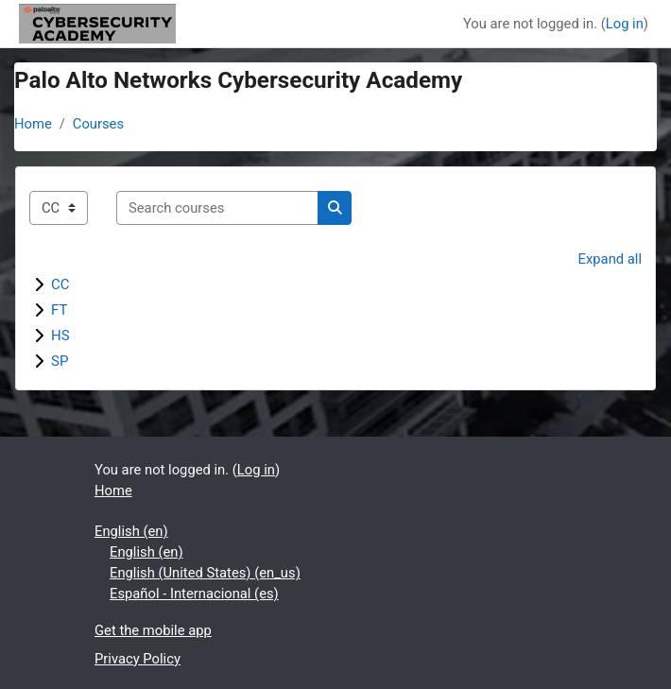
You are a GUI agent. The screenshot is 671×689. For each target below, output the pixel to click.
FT (59, 310)
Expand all (610, 258)
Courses (98, 123)
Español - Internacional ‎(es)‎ (194, 593)
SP (59, 361)
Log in (625, 23)
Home (33, 123)
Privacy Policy (138, 658)
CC (60, 284)
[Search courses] (217, 208)
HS (60, 335)
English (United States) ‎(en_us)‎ (205, 572)
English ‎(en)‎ (131, 531)
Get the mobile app (153, 630)
